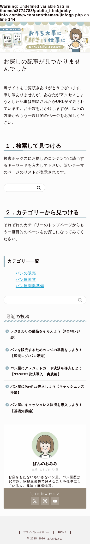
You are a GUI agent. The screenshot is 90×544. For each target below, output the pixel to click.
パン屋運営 (26, 280)
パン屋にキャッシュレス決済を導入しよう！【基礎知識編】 (46, 408)
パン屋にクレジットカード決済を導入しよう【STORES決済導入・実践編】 (46, 371)
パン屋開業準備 (30, 286)
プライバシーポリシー (36, 532)
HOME (62, 532)
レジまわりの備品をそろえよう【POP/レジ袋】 (45, 334)
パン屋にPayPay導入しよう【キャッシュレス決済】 (47, 390)
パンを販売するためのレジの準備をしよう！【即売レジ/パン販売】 (46, 353)
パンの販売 (26, 273)
